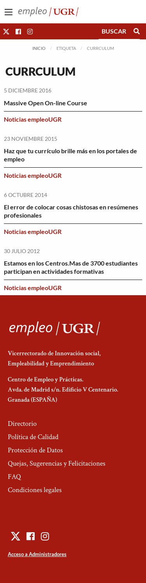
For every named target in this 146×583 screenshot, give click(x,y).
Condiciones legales (35, 490)
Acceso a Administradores (37, 554)
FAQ (14, 476)
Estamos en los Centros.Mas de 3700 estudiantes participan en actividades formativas (71, 267)
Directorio (22, 423)
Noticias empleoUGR (33, 119)
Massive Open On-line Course (45, 102)
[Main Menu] (8, 12)
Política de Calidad (33, 436)
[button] (6, 31)
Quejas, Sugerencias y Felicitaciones (57, 463)
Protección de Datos (35, 450)
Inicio (39, 48)
